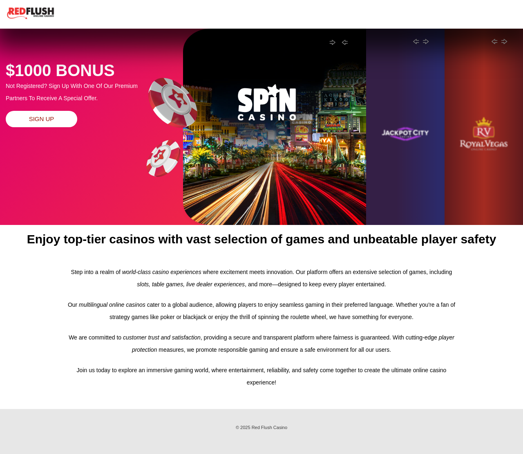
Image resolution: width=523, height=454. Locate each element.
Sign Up (41, 118)
